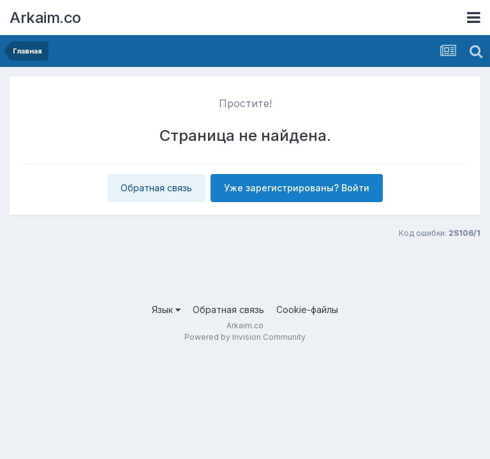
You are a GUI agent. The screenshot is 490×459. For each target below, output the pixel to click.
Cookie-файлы (307, 309)
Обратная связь (156, 187)
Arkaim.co (45, 17)
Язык (166, 309)
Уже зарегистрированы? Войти (296, 187)
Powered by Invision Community (245, 337)
